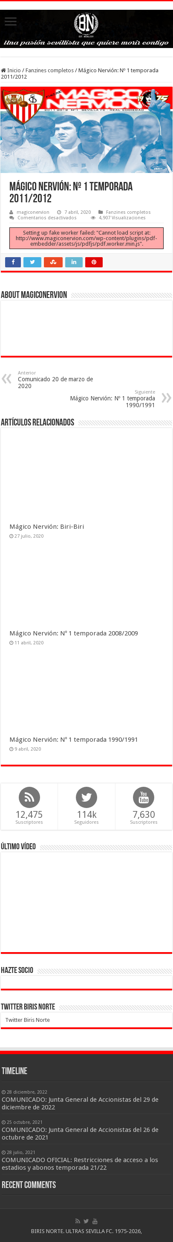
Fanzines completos (50, 70)
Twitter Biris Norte (28, 1007)
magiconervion (33, 212)
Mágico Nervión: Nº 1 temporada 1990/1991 (111, 398)
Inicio (11, 70)
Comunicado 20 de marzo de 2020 (61, 379)
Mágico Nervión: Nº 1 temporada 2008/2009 (73, 633)
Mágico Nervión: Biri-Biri (46, 526)
